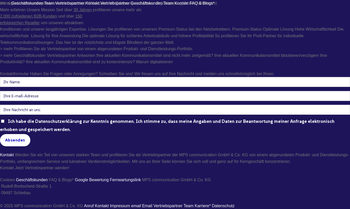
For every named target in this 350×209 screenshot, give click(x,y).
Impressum (120, 206)
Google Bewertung (92, 180)
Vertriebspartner (167, 206)
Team (188, 206)
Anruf (89, 206)
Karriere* (203, 206)
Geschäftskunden (32, 180)
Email (141, 206)
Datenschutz (223, 206)
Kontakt (7, 155)
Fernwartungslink (125, 180)
